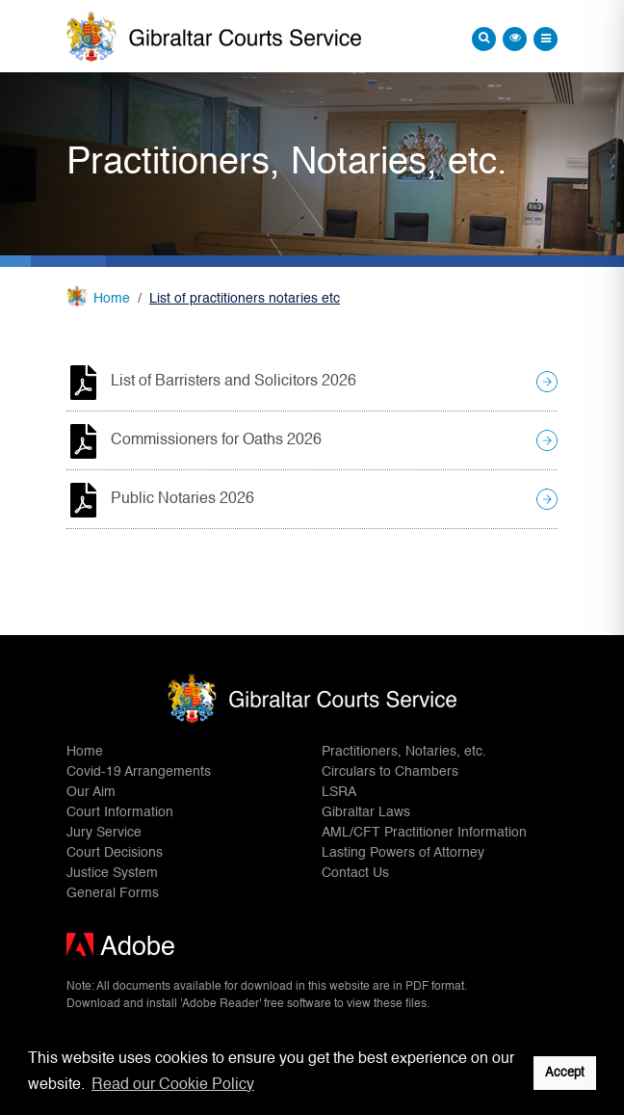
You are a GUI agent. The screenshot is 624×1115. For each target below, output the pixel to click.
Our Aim (91, 792)
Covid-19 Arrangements (138, 772)
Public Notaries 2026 (182, 499)
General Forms (112, 893)
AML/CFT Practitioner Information (424, 832)
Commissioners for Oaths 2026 (216, 440)
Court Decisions (114, 853)
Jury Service (104, 832)
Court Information (119, 812)
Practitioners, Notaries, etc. (404, 751)
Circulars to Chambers (390, 772)
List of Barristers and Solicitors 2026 (233, 381)
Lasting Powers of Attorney (403, 853)
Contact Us (355, 873)
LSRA (339, 792)
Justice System (112, 873)
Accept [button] (565, 1073)
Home (111, 298)
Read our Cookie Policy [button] (172, 1085)
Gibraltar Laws (366, 812)
